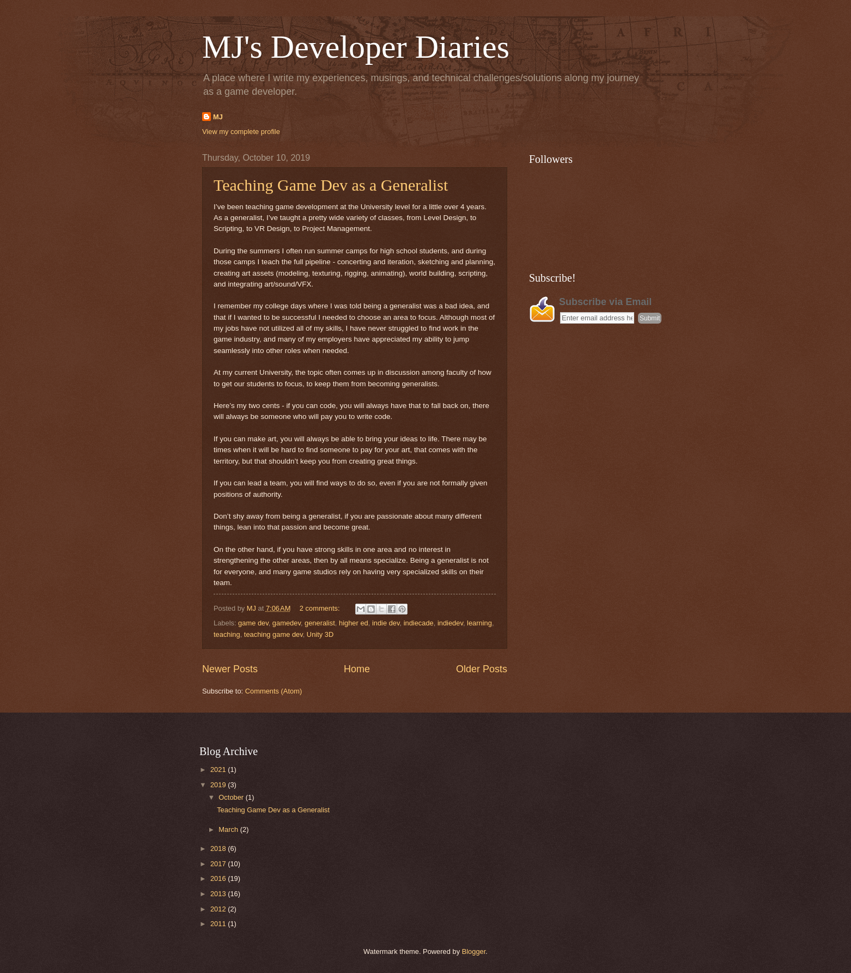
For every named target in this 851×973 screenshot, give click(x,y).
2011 (219, 924)
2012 (219, 909)
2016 (219, 878)
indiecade (419, 623)
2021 (219, 769)
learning (479, 623)
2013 (219, 894)
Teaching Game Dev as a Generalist (331, 185)
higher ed (353, 623)
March (229, 829)
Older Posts (481, 669)
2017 (219, 864)
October (231, 797)
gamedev (286, 623)
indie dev (386, 623)
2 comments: (321, 608)
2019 (219, 785)
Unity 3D (320, 634)
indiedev (450, 623)
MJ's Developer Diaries (355, 47)
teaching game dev (273, 634)
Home (357, 669)
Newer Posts (230, 669)
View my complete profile (241, 131)
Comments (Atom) (273, 691)
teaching (227, 634)
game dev (253, 623)
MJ (218, 117)
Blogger (474, 951)
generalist (320, 623)
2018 (219, 848)
